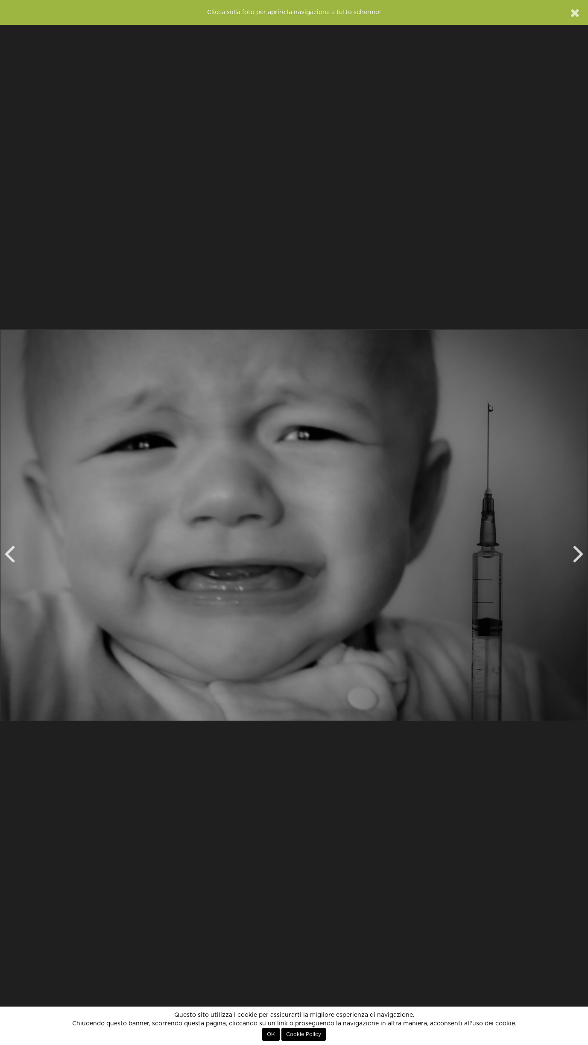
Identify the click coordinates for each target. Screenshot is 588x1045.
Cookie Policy (303, 1034)
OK (271, 1034)
